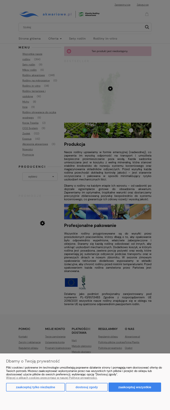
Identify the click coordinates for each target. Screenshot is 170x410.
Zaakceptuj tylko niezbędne (35, 387)
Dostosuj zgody (87, 387)
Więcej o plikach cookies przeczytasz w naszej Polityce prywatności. (51, 378)
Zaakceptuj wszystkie (134, 387)
